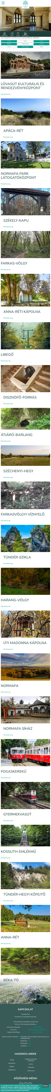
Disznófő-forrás (20, 397)
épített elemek (40, 76)
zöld (24, 251)
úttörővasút (24, 799)
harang (9, 584)
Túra (9, 119)
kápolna (40, 300)
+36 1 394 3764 (37, 1032)
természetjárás (9, 389)
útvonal (8, 255)
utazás (40, 802)
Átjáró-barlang (17, 434)
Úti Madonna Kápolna (25, 643)
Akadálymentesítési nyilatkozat (31, 1060)
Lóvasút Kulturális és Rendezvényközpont (22, 86)
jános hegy (40, 423)
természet (25, 592)
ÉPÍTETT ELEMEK (25, 46)
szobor (24, 836)
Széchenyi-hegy (18, 471)
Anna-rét (10, 937)
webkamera (4, 34)
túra (40, 251)
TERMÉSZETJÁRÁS (25, 44)
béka (40, 964)
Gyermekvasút (17, 814)
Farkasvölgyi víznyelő (23, 514)
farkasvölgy (24, 499)
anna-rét (8, 929)
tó (9, 968)
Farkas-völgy (14, 263)
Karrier (31, 1064)
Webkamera (12, 1070)
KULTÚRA (41, 44)
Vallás (40, 631)
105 (29, 1043)
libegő (24, 346)
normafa (8, 123)
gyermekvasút (8, 802)
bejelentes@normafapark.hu (37, 1030)
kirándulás (24, 389)
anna (9, 300)
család (40, 459)
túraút (9, 506)
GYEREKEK (9, 44)
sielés (24, 588)
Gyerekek (8, 162)
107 (29, 1041)
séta (8, 972)
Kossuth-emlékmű (18, 851)
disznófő (24, 386)
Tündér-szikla (17, 557)
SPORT (25, 41)
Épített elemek (8, 166)
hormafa (8, 925)
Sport (24, 158)
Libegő (7, 354)
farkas (8, 248)
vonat (24, 802)
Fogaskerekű (13, 771)
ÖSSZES (41, 46)
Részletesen (5, 94)
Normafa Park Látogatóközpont (18, 175)
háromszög (24, 502)
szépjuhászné (9, 427)
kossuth (8, 836)
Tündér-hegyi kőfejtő (24, 894)
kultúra (9, 76)
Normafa (9, 685)
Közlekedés (11, 1063)
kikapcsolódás (40, 968)
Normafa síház (17, 728)
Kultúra (40, 162)
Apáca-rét (13, 130)
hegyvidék (24, 76)
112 (29, 1046)
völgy (24, 248)
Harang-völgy (15, 600)
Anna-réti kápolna (21, 311)
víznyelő (40, 499)
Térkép (12, 1060)
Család (8, 158)
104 (19, 1037)
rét (24, 300)
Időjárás (12, 1066)
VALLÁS (9, 46)
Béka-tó (11, 980)
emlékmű (24, 840)
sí (8, 588)
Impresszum (31, 1071)
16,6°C (12, 34)
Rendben (45, 1086)
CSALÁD (9, 41)
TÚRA (41, 41)
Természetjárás (24, 119)
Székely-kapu (16, 220)
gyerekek (24, 760)
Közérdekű (31, 1067)
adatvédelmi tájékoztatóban (9, 1089)
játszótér (40, 925)
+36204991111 (37, 1027)
